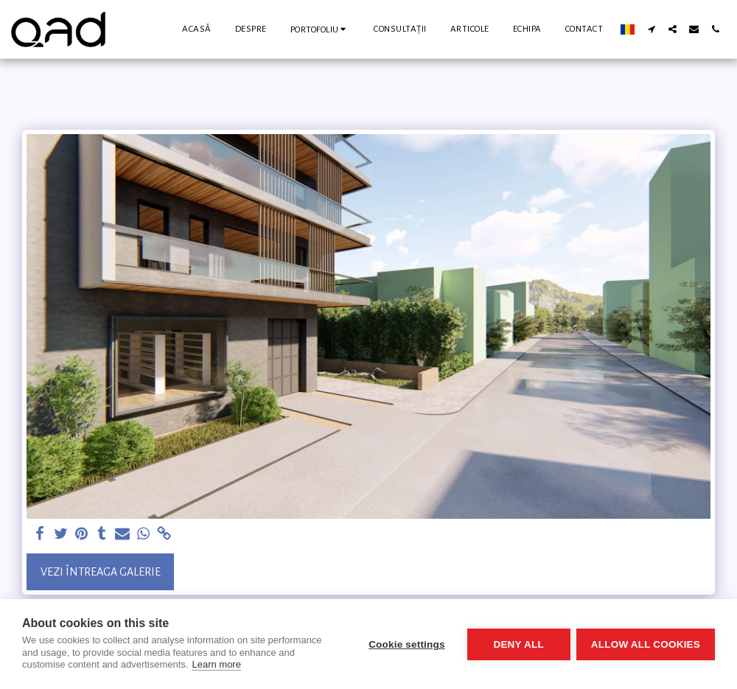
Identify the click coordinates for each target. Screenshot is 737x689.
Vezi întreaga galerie (101, 572)
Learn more (216, 664)
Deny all (517, 644)
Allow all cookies (645, 644)
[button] (320, 29)
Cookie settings (405, 644)
